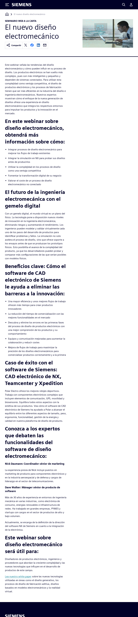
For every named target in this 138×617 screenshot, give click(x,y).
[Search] (124, 5)
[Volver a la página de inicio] (7, 14)
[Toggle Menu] (7, 4)
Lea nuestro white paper (18, 576)
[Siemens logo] (21, 4)
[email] (45, 45)
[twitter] (26, 45)
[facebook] (32, 45)
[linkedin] (38, 45)
